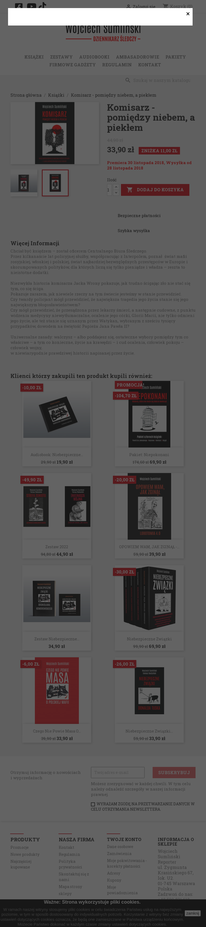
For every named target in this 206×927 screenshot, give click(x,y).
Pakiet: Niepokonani (149, 454)
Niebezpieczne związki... (149, 731)
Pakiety (175, 57)
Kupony (114, 880)
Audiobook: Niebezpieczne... (57, 454)
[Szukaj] (159, 80)
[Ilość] (109, 190)
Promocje (19, 847)
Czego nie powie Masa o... (57, 731)
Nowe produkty (24, 854)
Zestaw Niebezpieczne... (56, 638)
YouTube (32, 6)
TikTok (44, 6)
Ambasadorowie (137, 57)
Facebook (20, 7)
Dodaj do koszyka (155, 189)
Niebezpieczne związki (149, 638)
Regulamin (117, 64)
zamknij (192, 913)
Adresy (113, 873)
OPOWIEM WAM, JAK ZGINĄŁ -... (149, 546)
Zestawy (61, 57)
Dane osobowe (120, 846)
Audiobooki (94, 57)
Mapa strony (70, 886)
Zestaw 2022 (56, 546)
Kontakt (149, 64)
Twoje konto (124, 839)
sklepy (65, 893)
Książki (34, 57)
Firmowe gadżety (72, 64)
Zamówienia (119, 853)
